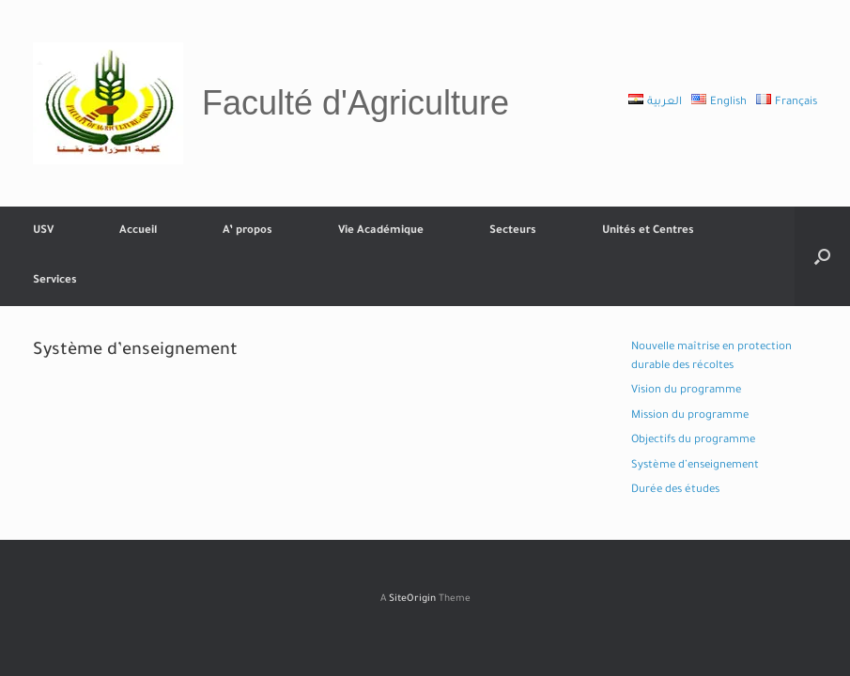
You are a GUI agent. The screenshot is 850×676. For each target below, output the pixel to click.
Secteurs (512, 231)
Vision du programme (686, 391)
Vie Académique (381, 231)
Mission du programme (690, 416)
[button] (822, 256)
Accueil (138, 231)
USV (43, 231)
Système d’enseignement (695, 466)
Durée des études (675, 490)
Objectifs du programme (693, 441)
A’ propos (247, 231)
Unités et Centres (648, 231)
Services (55, 281)
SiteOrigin (412, 599)
